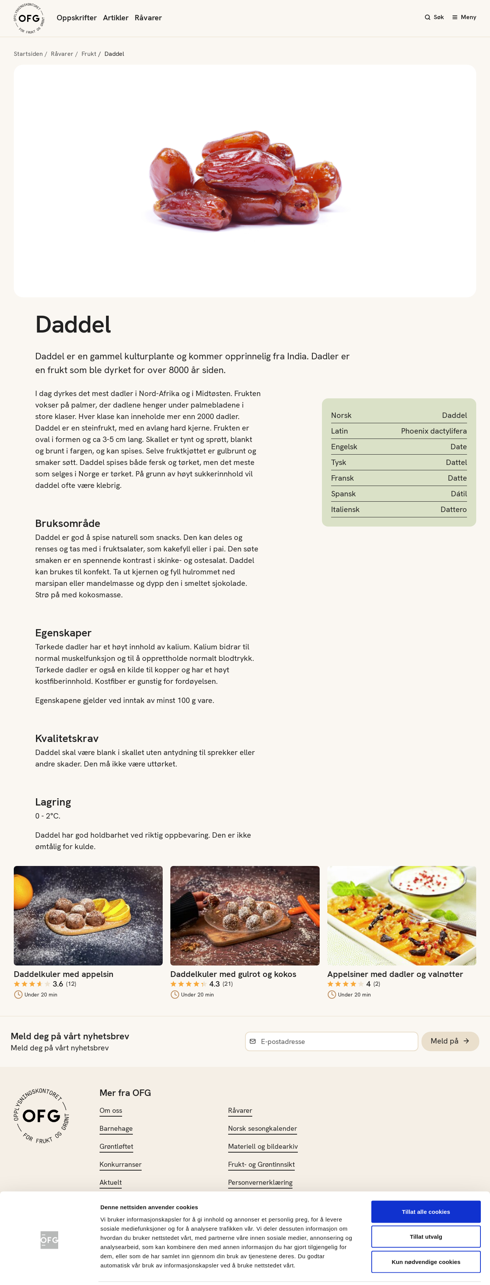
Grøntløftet (116, 1146)
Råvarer (148, 18)
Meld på (450, 1041)
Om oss (111, 1110)
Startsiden (28, 54)
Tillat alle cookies (426, 1184)
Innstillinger (413, 1270)
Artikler (116, 18)
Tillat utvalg (426, 1210)
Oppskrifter (77, 18)
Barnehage (116, 1128)
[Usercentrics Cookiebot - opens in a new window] (49, 1270)
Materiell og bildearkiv (263, 1146)
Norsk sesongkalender (262, 1128)
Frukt (89, 54)
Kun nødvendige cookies (426, 1234)
